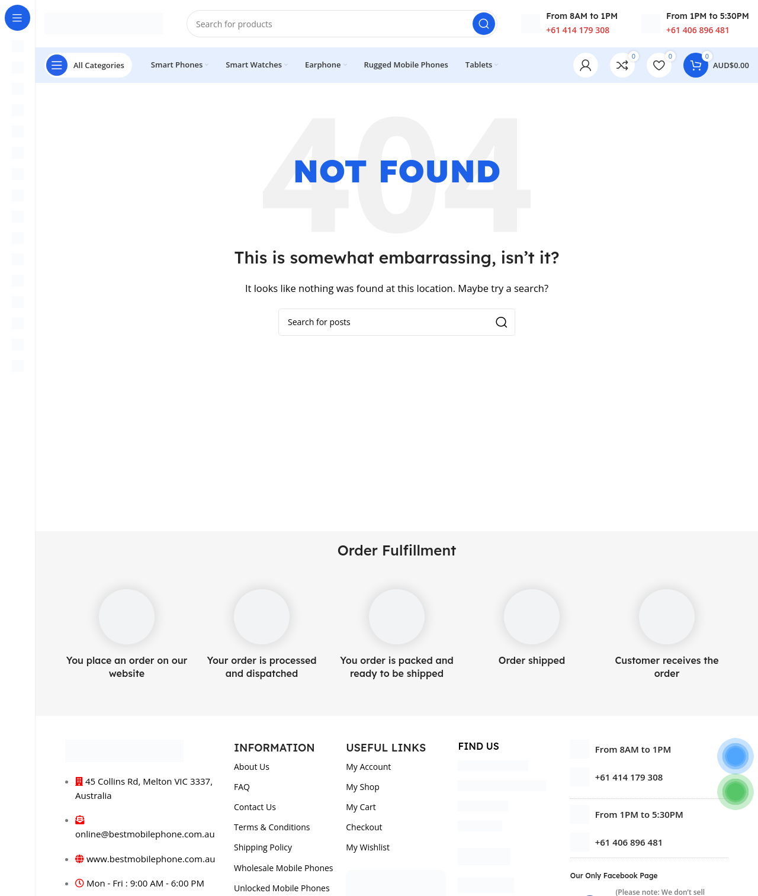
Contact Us (255, 806)
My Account (368, 766)
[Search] (342, 23)
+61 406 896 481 (698, 30)
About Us (251, 766)
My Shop (363, 786)
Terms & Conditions (272, 827)
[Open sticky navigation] (88, 65)
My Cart (361, 806)
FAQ (242, 786)
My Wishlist (368, 847)
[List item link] (649, 776)
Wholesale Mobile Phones (283, 867)
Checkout (364, 827)
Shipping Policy (263, 847)
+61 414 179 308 (577, 30)
